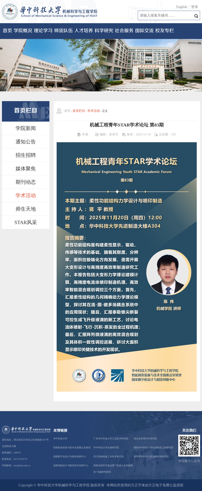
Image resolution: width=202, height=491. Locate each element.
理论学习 (43, 31)
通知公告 (26, 142)
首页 (7, 31)
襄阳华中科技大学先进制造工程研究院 (153, 447)
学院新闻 (26, 128)
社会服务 (124, 31)
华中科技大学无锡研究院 (106, 447)
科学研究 (104, 31)
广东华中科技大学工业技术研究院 (110, 438)
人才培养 (83, 31)
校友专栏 (164, 31)
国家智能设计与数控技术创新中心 (70, 465)
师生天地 (26, 209)
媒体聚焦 (26, 168)
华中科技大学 (60, 438)
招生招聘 (26, 155)
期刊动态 (26, 182)
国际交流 (144, 31)
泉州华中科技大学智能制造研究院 (151, 456)
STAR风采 (25, 222)
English (181, 7)
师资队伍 (63, 31)
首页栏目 (79, 110)
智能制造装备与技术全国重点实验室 (72, 447)
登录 (194, 7)
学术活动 (26, 195)
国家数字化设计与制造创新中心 (69, 456)
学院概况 (23, 31)
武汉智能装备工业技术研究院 (108, 456)
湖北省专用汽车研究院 (145, 438)
